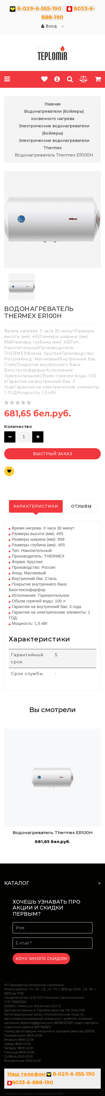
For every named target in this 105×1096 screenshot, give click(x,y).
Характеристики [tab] (35, 506)
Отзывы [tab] (81, 506)
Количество (18, 426)
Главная (52, 104)
